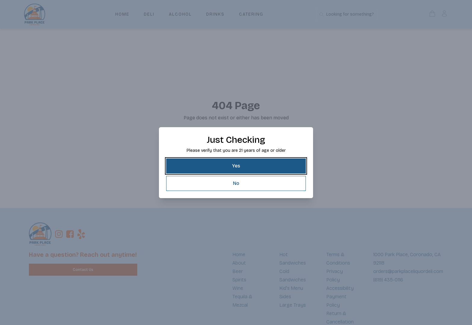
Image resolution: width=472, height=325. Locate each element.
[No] (236, 183)
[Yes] (236, 165)
